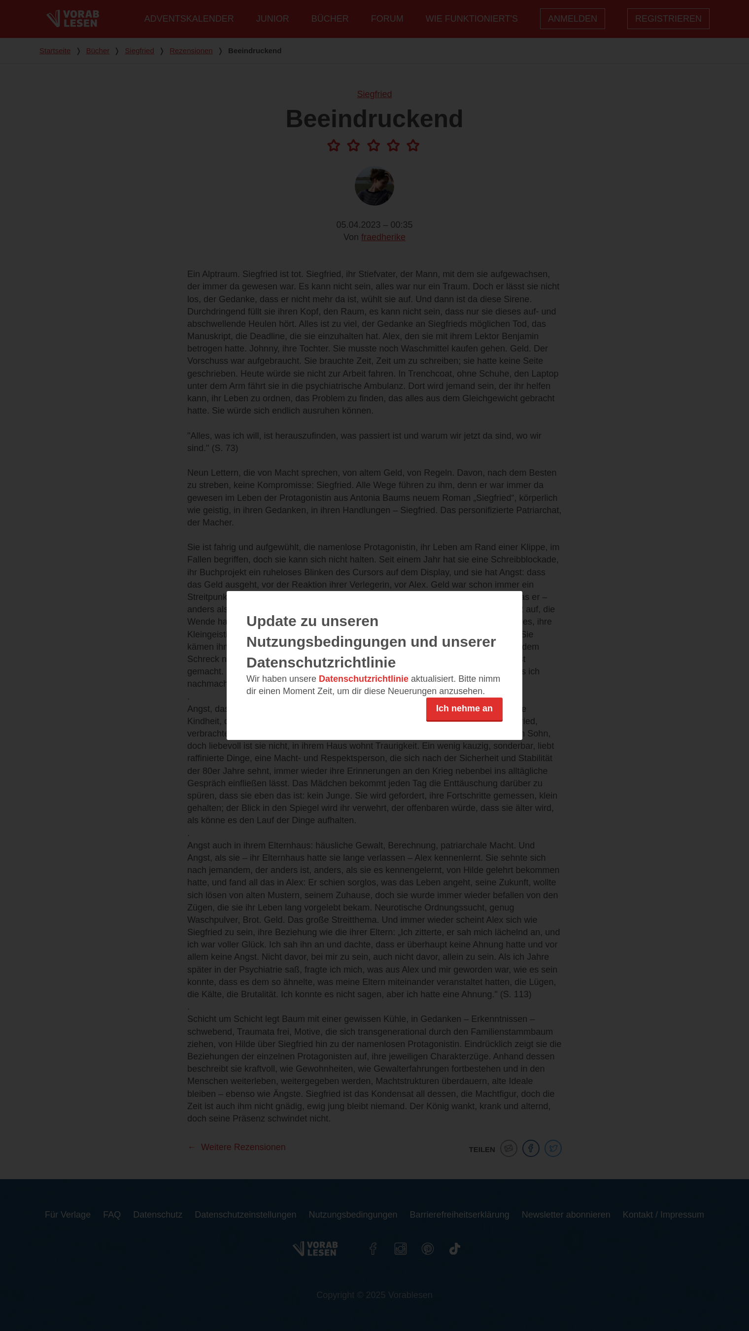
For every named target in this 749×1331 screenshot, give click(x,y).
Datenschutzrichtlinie (364, 679)
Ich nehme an (464, 708)
